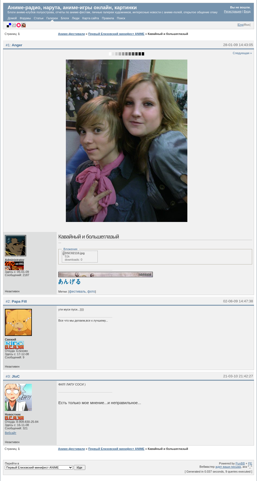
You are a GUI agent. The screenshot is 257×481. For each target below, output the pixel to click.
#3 (8, 376)
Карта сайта (90, 18)
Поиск (121, 18)
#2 (8, 301)
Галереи (52, 18)
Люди (75, 18)
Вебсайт (10, 432)
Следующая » (242, 53)
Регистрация (232, 11)
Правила (108, 18)
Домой (12, 18)
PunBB (240, 463)
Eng (241, 24)
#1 (8, 45)
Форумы (25, 18)
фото (91, 291)
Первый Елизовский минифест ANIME (116, 33)
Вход (247, 11)
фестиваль (77, 291)
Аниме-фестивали (71, 33)
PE (250, 463)
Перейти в (45, 466)
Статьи (38, 18)
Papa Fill (19, 301)
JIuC (16, 376)
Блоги (65, 18)
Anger (17, 45)
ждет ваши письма (228, 466)
